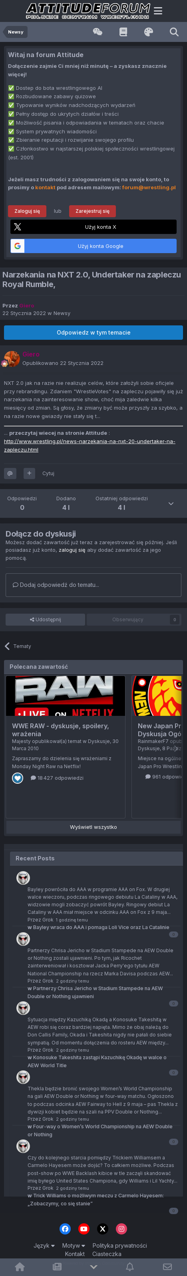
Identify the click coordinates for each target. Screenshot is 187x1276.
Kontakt (75, 1253)
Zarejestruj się (92, 211)
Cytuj (48, 473)
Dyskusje (99, 741)
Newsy (62, 313)
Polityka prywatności (120, 1245)
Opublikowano (62, 363)
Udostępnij (45, 619)
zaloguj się (72, 550)
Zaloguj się (27, 211)
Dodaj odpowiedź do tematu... (56, 584)
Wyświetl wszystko (93, 827)
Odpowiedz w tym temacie (94, 332)
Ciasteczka (106, 1253)
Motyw (73, 1245)
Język (44, 1245)
